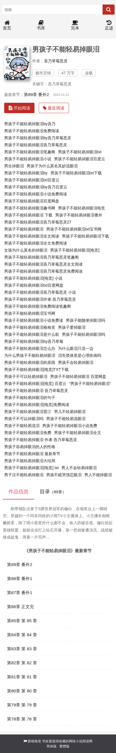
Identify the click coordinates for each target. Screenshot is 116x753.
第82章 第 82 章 (22, 662)
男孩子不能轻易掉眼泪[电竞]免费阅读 (36, 404)
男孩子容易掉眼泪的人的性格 (29, 446)
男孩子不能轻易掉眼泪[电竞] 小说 (33, 278)
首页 (7, 25)
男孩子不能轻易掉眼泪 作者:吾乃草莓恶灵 (40, 439)
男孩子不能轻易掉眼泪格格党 (29, 327)
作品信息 (18, 491)
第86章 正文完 (20, 606)
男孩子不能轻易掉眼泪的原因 (29, 362)
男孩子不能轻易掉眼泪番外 (78, 215)
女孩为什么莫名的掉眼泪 (25, 250)
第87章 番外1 (19, 592)
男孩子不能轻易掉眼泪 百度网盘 (78, 376)
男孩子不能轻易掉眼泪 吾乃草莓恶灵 (36, 390)
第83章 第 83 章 (22, 648)
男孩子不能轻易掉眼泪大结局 (29, 460)
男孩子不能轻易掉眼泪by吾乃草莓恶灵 (37, 138)
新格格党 (34, 741)
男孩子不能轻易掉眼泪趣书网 (29, 208)
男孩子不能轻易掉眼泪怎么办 (29, 348)
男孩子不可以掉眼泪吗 (23, 418)
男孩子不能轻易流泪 (22, 425)
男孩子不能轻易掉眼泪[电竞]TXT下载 (36, 369)
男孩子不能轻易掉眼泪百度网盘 (31, 201)
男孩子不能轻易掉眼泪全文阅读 (31, 236)
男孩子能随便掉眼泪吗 (85, 320)
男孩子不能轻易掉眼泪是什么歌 (31, 334)
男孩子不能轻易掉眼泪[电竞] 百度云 (35, 383)
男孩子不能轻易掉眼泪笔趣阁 (29, 152)
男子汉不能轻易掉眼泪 (23, 475)
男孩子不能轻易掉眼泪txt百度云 (31, 180)
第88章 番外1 (19, 578)
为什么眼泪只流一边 (75, 348)
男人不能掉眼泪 (98, 475)
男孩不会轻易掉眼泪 (75, 362)
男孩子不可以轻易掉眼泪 (25, 376)
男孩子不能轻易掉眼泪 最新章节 (32, 453)
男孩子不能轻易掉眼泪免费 (27, 432)
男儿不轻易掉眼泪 (69, 411)
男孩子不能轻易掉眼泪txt (79, 152)
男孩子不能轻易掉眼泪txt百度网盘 (33, 285)
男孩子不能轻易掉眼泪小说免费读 (33, 320)
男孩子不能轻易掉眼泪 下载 (28, 215)
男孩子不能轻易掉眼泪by (26, 173)
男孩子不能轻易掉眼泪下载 (85, 236)
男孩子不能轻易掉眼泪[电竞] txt (31, 468)
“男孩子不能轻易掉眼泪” (90, 383)
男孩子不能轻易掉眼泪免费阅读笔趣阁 (37, 306)
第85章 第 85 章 (22, 620)
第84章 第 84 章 (22, 634)
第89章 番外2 (36, 94)
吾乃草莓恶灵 (56, 61)
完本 (75, 25)
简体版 (52, 746)
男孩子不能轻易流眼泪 (65, 418)
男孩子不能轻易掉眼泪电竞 (81, 208)
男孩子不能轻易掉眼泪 (23, 229)
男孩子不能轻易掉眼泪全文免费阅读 (35, 243)
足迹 (109, 25)
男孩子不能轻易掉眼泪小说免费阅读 (35, 194)
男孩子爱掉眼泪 (71, 327)
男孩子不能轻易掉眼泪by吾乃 (29, 124)
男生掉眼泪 (14, 166)
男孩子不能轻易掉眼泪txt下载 (76, 173)
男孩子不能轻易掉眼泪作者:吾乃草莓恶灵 (40, 299)
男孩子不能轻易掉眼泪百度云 (79, 159)
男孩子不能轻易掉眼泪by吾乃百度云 (35, 187)
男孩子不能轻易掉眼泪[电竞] (74, 250)
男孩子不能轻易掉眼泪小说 (27, 159)
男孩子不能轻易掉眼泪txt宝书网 (73, 229)
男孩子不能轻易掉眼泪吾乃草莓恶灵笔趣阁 (41, 257)
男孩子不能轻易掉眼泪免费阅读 (31, 131)
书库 (41, 25)
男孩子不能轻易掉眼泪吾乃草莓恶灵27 (37, 222)
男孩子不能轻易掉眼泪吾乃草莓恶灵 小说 (40, 292)
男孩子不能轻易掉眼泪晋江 (27, 411)
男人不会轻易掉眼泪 (79, 468)
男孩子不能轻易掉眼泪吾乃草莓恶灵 (35, 145)
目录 (53, 491)
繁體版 (64, 746)
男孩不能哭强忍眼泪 (64, 475)
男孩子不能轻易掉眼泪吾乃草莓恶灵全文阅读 (43, 264)
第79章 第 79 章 (22, 704)
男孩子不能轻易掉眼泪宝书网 (29, 313)
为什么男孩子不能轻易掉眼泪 (29, 355)
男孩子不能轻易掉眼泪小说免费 (69, 425)
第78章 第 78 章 (22, 719)
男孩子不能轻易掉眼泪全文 (77, 432)
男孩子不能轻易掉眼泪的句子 (29, 397)
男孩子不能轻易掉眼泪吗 (83, 334)
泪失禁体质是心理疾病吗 (79, 355)
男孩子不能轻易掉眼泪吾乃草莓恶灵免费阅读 (43, 271)
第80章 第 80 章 (22, 690)
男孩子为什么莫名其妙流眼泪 (52, 166)
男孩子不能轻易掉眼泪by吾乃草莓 (33, 341)
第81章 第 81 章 (22, 676)
